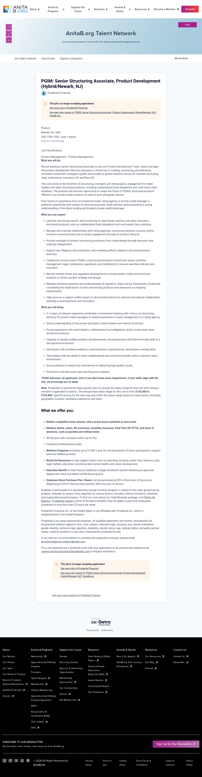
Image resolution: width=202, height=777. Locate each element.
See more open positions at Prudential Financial (76, 595)
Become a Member (166, 9)
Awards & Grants (123, 9)
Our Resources (155, 656)
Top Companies (98, 692)
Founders (36, 672)
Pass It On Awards (128, 656)
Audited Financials (14, 690)
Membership (39, 684)
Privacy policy (92, 630)
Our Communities (68, 688)
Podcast (151, 668)
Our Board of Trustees (14, 674)
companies (71, 58)
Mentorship (39, 656)
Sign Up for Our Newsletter (176, 744)
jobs (48, 58)
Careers (9, 696)
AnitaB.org (39, 764)
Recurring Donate (69, 662)
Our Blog (151, 662)
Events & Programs (56, 9)
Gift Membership (70, 699)
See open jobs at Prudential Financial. (69, 108)
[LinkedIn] (8, 40)
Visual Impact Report (98, 686)
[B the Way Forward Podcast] (28, 761)
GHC (35, 727)
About (35, 9)
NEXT (34, 705)
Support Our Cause (80, 9)
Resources (142, 9)
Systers (65, 694)
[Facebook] (8, 33)
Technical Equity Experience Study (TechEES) (98, 670)
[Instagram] (8, 27)
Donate (63, 656)
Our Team (8, 668)
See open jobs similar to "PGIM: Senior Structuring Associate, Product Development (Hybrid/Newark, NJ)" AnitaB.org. (103, 114)
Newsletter (181, 662)
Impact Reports (97, 680)
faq (187, 25)
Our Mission (9, 656)
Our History (9, 662)
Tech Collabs (39, 721)
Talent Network (40, 678)
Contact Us (181, 656)
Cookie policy (107, 630)
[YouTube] (16, 761)
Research (101, 9)
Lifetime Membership (42, 690)
